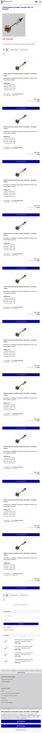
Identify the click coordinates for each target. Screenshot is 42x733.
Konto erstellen (7, 627)
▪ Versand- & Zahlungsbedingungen (10, 693)
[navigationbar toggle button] (40, 2)
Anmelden (21, 623)
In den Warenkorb (21, 108)
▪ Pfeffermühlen (5, 681)
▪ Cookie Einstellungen (7, 702)
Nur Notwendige (21, 726)
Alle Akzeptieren (21, 721)
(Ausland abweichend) (18, 94)
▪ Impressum (4, 700)
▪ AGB (2, 691)
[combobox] (14, 49)
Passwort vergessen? (9, 630)
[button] (3, 49)
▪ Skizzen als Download (7, 679)
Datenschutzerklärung (21, 718)
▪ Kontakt (3, 698)
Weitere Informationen (21, 730)
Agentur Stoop (21, 672)
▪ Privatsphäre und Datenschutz (9, 695)
